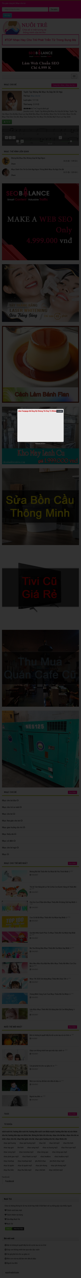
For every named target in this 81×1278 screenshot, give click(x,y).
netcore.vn (43, 443)
